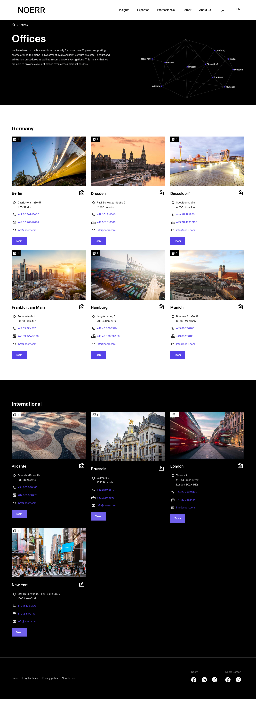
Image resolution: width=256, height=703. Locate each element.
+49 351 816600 (106, 218)
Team (19, 245)
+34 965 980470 (27, 498)
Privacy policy (50, 681)
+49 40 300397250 (108, 339)
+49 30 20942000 (28, 218)
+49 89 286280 (185, 332)
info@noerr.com (27, 233)
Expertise (143, 12)
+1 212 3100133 (27, 617)
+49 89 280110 (184, 339)
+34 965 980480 (28, 491)
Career (187, 12)
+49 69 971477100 (28, 339)
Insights (124, 12)
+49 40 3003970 (107, 332)
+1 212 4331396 (27, 609)
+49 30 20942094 (28, 226)
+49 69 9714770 (27, 332)
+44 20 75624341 (186, 503)
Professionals (166, 12)
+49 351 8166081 (107, 226)
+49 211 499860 (185, 218)
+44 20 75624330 (186, 495)
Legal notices (30, 681)
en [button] (238, 12)
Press (15, 681)
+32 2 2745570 (105, 493)
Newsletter (68, 681)
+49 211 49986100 (186, 226)
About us (205, 12)
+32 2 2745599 (105, 501)
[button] (49, 165)
